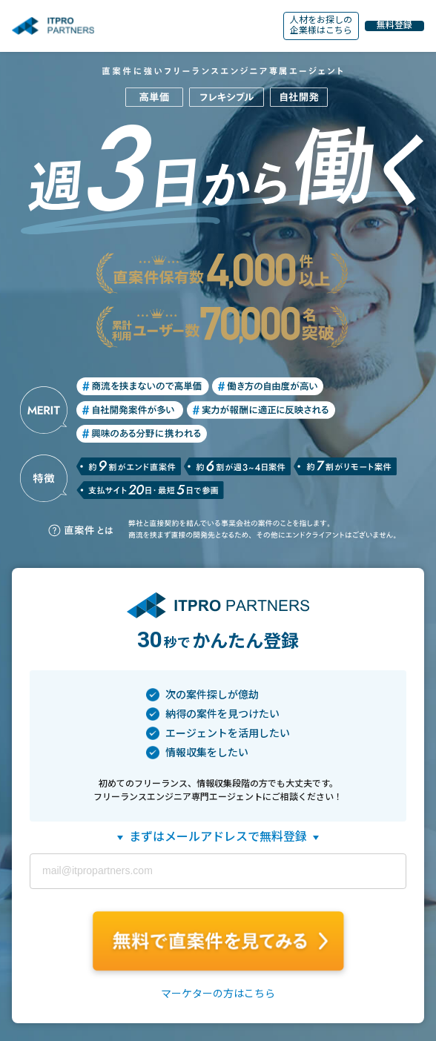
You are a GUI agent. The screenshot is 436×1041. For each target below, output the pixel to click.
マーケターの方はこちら (218, 993)
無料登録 (394, 25)
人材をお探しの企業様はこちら (321, 25)
